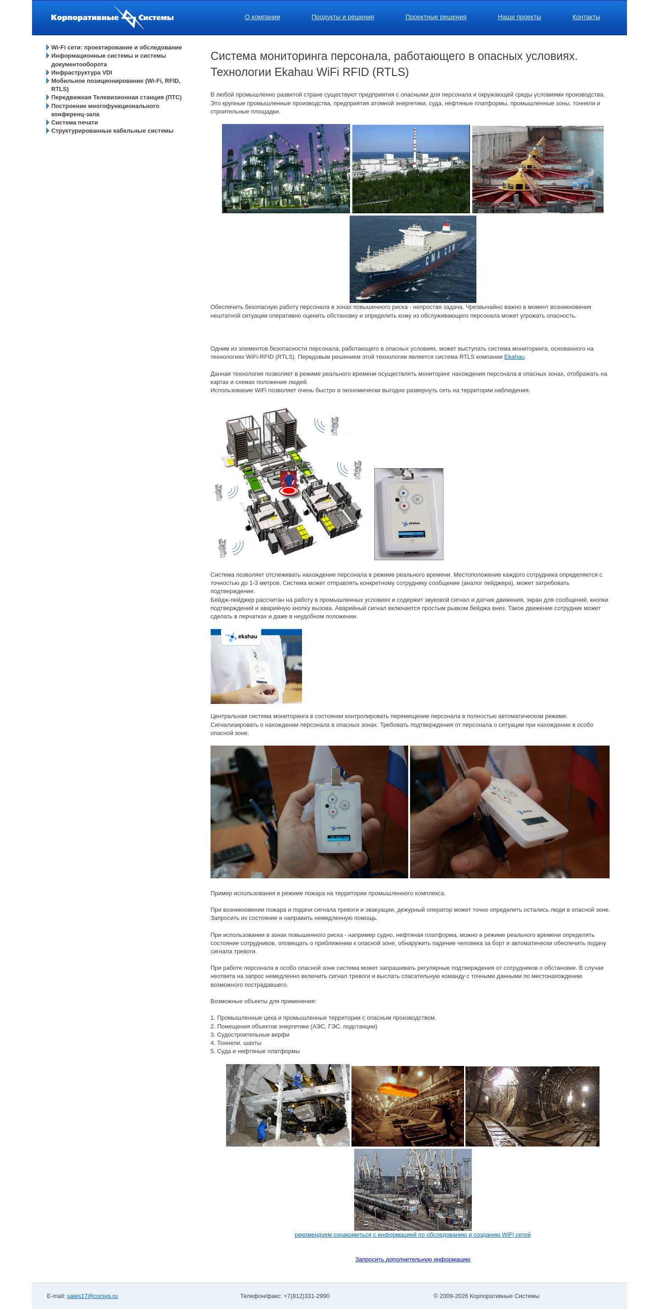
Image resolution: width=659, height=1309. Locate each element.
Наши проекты (519, 17)
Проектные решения (435, 17)
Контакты (586, 17)
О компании (262, 17)
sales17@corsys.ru (92, 1296)
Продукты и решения (343, 17)
